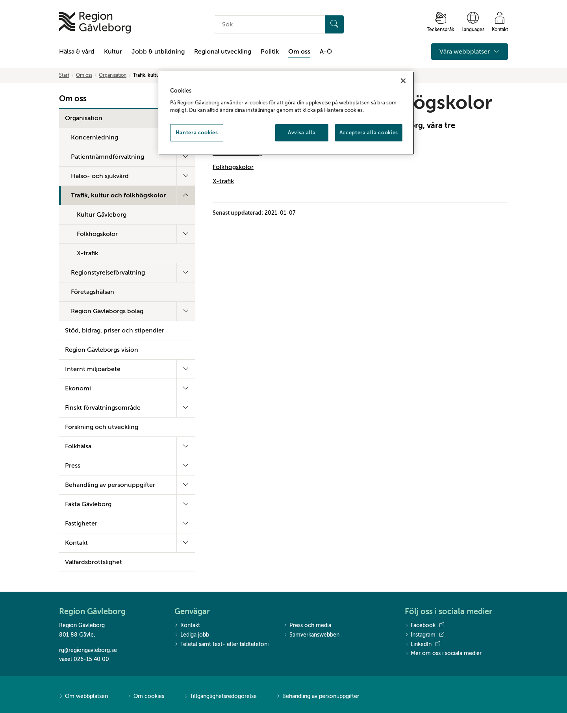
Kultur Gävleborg (101, 214)
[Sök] (334, 24)
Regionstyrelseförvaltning (108, 272)
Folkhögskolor (97, 234)
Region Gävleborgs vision (101, 349)
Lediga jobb (191, 635)
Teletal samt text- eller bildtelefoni (221, 644)
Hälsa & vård (76, 51)
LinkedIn (422, 644)
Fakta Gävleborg (88, 504)
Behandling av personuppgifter (110, 484)
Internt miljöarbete (92, 369)
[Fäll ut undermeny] (185, 156)
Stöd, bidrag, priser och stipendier (114, 330)
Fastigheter (81, 523)
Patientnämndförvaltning (107, 156)
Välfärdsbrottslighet (93, 562)
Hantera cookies (197, 133)
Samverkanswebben (311, 635)
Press (72, 465)
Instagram (424, 635)
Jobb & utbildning (158, 51)
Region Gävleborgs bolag (107, 311)
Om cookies (146, 696)
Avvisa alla (301, 133)
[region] (286, 113)
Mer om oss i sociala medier (443, 653)
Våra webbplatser (469, 51)
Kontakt (76, 542)
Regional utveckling (222, 51)
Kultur (113, 51)
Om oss (299, 51)
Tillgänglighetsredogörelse (220, 696)
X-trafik (87, 253)
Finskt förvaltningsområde (103, 407)
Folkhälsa (78, 446)
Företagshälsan (92, 291)
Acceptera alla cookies (368, 133)
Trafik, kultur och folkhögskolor (118, 195)
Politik (270, 51)
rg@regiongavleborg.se (88, 650)
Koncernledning (94, 137)
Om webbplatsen (83, 696)
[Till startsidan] (95, 22)
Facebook (424, 625)
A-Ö (326, 51)
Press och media (307, 625)
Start (64, 75)
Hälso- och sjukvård (100, 176)
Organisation (112, 75)
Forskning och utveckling (101, 427)
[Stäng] (403, 80)
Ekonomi (78, 388)
